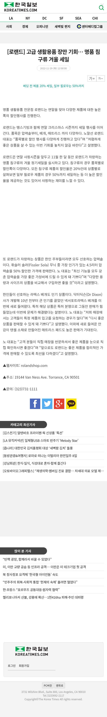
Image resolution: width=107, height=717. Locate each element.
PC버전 (48, 685)
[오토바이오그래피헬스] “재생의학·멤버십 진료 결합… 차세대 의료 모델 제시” (54, 471)
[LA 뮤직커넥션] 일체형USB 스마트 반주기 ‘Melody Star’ (40, 440)
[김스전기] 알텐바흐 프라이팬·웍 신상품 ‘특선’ (33, 433)
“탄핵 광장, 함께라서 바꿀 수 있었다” (27, 559)
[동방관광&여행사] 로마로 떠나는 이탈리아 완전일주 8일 (40, 455)
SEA (78, 18)
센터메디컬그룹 (90, 26)
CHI (95, 18)
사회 (9, 26)
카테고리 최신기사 (22, 424)
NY (28, 18)
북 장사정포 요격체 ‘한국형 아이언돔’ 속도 (30, 574)
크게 (92, 78)
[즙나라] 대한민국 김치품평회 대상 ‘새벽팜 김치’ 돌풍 (38, 448)
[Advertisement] (53, 508)
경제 (25, 26)
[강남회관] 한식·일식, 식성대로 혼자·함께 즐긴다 (34, 463)
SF (61, 18)
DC (44, 18)
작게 (100, 78)
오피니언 (42, 26)
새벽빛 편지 (62, 26)
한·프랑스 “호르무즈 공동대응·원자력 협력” (31, 589)
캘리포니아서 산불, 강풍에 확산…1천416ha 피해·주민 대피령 (43, 597)
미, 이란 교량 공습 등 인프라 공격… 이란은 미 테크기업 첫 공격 (44, 567)
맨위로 (59, 685)
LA (11, 18)
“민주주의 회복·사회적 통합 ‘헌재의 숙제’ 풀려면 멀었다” (40, 582)
